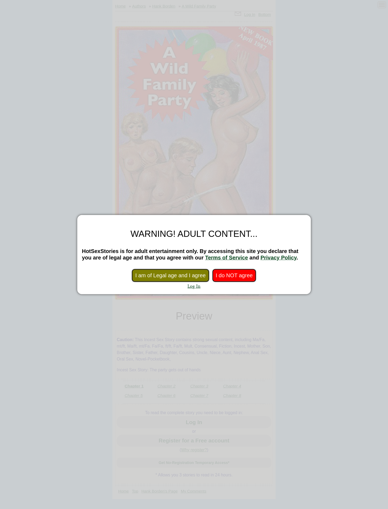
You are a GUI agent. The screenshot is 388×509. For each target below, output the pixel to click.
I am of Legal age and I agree (170, 275)
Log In (194, 286)
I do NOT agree (234, 275)
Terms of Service (226, 258)
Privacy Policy (279, 258)
